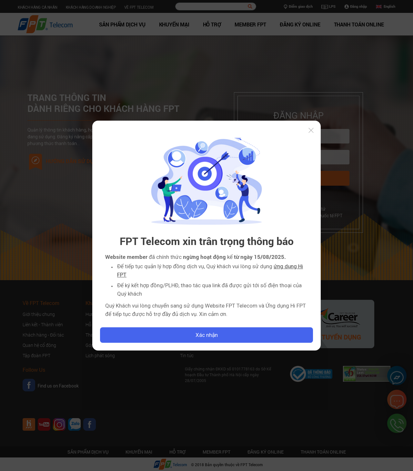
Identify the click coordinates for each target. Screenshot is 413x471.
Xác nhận (207, 335)
